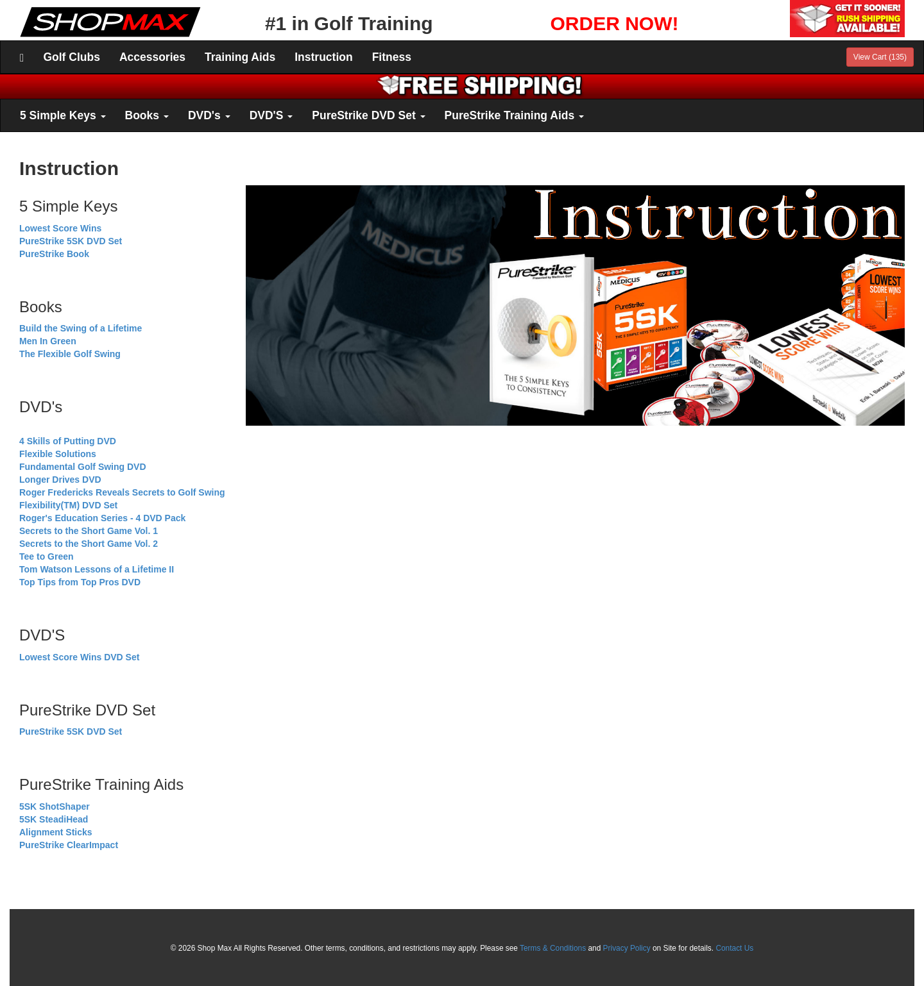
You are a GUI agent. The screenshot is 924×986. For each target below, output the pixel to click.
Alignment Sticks (55, 832)
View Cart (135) (880, 57)
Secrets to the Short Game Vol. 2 (88, 544)
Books (147, 115)
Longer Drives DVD (60, 479)
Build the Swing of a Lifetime (80, 328)
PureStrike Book (54, 254)
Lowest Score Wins (60, 228)
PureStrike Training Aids (514, 115)
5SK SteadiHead (53, 819)
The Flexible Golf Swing (70, 354)
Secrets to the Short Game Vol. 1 (88, 531)
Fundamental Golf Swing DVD (82, 467)
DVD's (209, 115)
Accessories (152, 57)
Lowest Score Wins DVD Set (79, 657)
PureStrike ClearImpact (68, 845)
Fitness (391, 57)
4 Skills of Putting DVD (67, 441)
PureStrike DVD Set (368, 115)
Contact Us (734, 948)
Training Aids (240, 57)
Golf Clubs (71, 57)
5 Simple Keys (63, 115)
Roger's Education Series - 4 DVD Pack (102, 518)
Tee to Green (46, 556)
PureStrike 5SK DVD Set (70, 241)
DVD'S (271, 115)
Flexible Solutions (57, 454)
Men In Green (47, 341)
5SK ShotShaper (54, 806)
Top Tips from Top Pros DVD (80, 582)
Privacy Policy (627, 948)
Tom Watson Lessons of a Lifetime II (96, 569)
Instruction (323, 57)
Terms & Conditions (553, 948)
